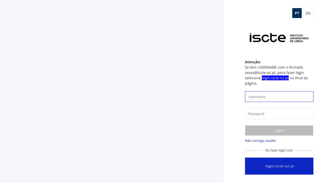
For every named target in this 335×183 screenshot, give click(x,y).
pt (297, 13)
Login (279, 130)
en (308, 13)
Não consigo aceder (260, 140)
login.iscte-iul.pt (279, 166)
